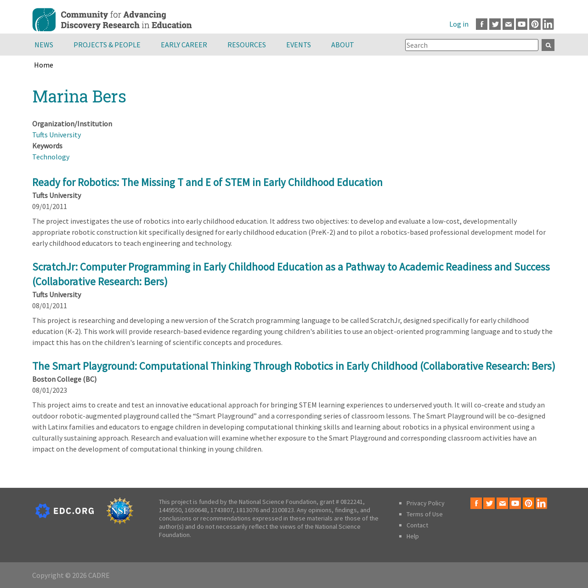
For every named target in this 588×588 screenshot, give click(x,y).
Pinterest (535, 24)
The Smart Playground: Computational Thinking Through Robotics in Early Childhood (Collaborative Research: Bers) (293, 366)
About (342, 44)
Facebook (481, 24)
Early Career (184, 44)
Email (508, 24)
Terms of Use (425, 514)
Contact (417, 525)
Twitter (495, 24)
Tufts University (56, 134)
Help (413, 536)
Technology (50, 156)
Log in (459, 23)
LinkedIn (548, 24)
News (43, 44)
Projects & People (107, 44)
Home (43, 64)
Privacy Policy (426, 503)
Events (298, 44)
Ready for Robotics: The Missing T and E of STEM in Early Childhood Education (207, 182)
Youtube (521, 24)
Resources (246, 44)
